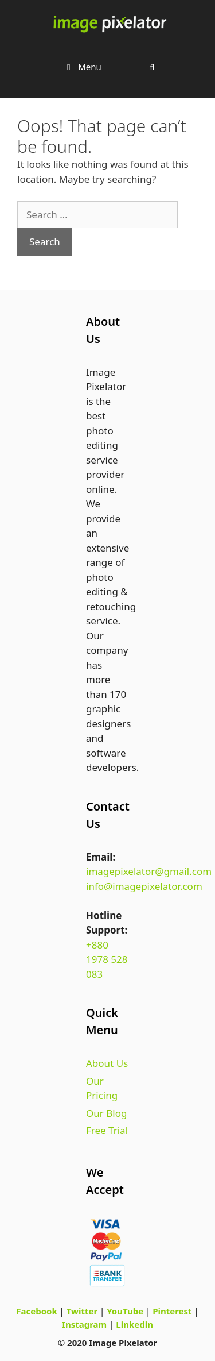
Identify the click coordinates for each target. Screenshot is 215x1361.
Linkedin (134, 1324)
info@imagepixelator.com (144, 886)
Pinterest (172, 1311)
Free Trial (107, 1130)
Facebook (36, 1311)
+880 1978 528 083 (107, 959)
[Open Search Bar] (152, 67)
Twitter (82, 1311)
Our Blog (106, 1113)
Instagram (84, 1324)
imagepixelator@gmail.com (149, 871)
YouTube (125, 1311)
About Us (107, 1063)
